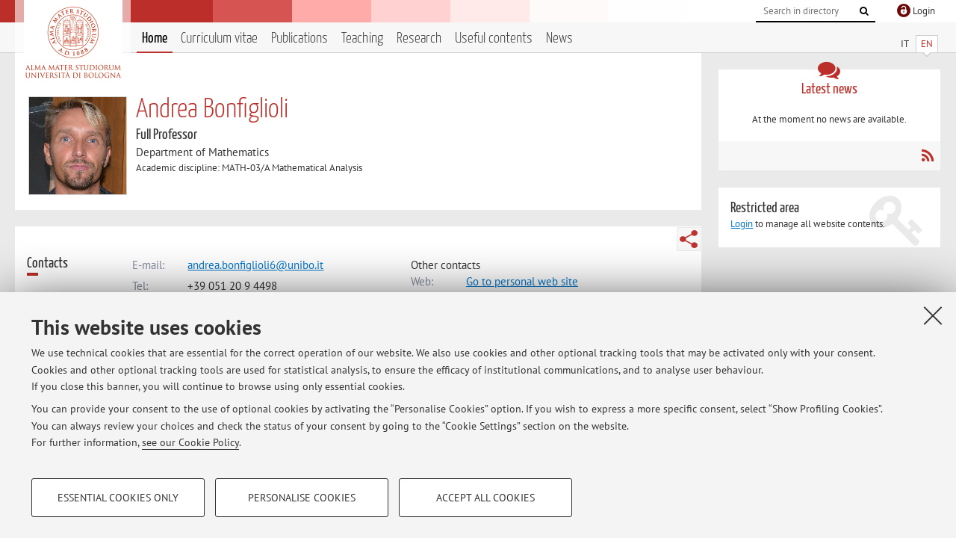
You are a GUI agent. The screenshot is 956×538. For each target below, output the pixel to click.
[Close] (933, 315)
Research (419, 38)
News (559, 38)
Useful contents (494, 38)
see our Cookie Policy (190, 442)
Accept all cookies (485, 497)
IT (905, 43)
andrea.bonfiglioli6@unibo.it (255, 265)
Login (741, 223)
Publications (299, 38)
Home (154, 38)
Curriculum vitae (219, 38)
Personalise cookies (302, 497)
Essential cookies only (118, 497)
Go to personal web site (522, 281)
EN (927, 43)
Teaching (362, 38)
